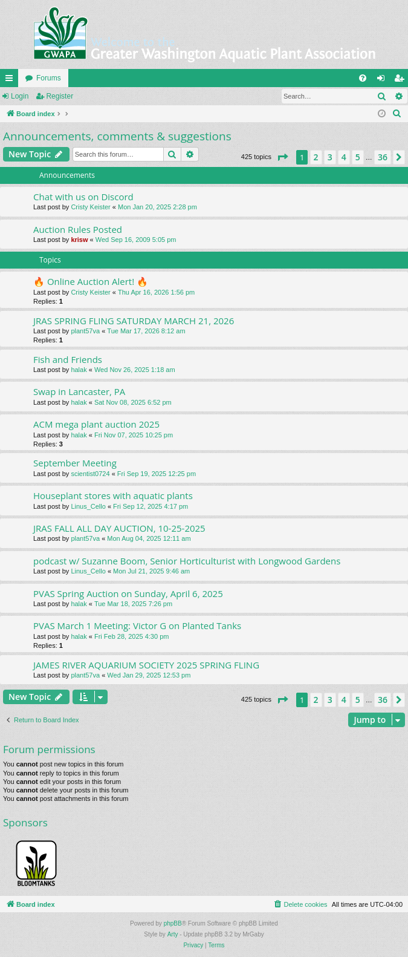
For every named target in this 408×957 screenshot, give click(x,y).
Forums (48, 78)
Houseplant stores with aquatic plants (113, 495)
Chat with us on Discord (83, 197)
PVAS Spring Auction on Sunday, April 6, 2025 (128, 593)
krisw (79, 239)
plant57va (85, 331)
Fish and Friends (67, 359)
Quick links (11, 80)
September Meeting (75, 463)
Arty (172, 934)
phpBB (173, 923)
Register (59, 96)
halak (78, 369)
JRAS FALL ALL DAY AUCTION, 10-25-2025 (119, 528)
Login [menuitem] (383, 80)
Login (19, 96)
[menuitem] (363, 78)
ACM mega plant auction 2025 (96, 424)
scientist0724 (90, 473)
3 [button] (330, 157)
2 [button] (316, 157)
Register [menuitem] (401, 80)
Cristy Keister (90, 207)
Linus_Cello (88, 506)
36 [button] (382, 157)
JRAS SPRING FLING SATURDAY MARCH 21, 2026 (133, 321)
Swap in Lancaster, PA (79, 391)
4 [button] (344, 157)
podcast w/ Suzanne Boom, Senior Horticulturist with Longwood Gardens (186, 561)
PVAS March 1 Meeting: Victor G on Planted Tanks (137, 625)
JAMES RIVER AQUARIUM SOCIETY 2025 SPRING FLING (146, 665)
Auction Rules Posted (77, 229)
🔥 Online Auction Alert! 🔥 (90, 281)
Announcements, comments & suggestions (117, 136)
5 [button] (357, 157)
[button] (282, 157)
